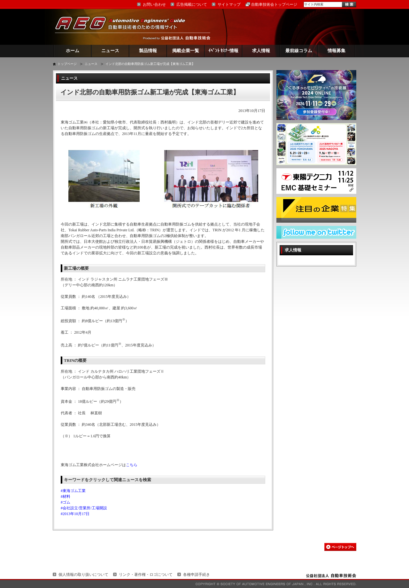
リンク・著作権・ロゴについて (146, 574)
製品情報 (148, 50)
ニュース (110, 50)
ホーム (72, 50)
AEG (124, 26)
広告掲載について (191, 4)
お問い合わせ (154, 4)
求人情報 (261, 50)
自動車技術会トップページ (274, 4)
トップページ (67, 64)
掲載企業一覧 (185, 50)
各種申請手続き (196, 574)
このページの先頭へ (340, 547)
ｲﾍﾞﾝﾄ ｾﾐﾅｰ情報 (223, 50)
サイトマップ (229, 4)
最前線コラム (298, 50)
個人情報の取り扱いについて (83, 574)
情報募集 (336, 50)
